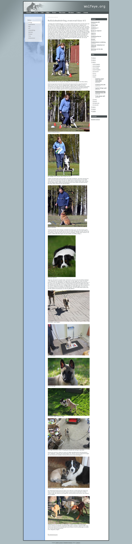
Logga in (78, 542)
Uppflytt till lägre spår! (101, 88)
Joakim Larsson (59, 542)
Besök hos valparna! (96, 30)
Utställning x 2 (95, 28)
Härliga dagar (94, 25)
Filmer (30, 34)
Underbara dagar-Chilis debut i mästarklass (99, 80)
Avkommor (31, 38)
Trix (29, 36)
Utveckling (31, 30)
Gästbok (86, 12)
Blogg (30, 22)
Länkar (79, 12)
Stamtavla (31, 24)
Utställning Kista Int (96, 36)
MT (29, 28)
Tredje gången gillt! (100, 96)
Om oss (36, 12)
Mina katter (62, 12)
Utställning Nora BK (100, 84)
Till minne (71, 12)
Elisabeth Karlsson (95, 119)
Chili (42, 12)
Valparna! (93, 33)
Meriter (30, 32)
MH (29, 26)
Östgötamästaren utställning (98, 42)
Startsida (28, 12)
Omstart (93, 39)
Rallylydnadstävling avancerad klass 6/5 (100, 92)
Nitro (47, 12)
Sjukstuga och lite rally (97, 49)
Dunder (54, 12)
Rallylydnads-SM (95, 22)
